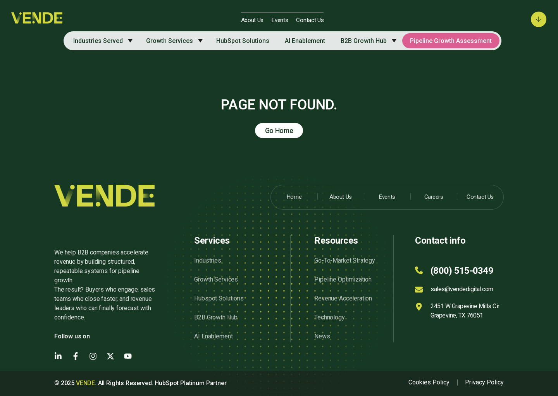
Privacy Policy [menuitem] (484, 382)
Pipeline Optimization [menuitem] (343, 279)
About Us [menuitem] (252, 20)
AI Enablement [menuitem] (305, 40)
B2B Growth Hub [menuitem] (364, 40)
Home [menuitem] (294, 196)
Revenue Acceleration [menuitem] (343, 298)
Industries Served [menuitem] (98, 40)
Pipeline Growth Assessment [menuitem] (451, 40)
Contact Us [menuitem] (310, 20)
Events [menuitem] (280, 20)
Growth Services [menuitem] (169, 40)
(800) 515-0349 (462, 270)
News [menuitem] (322, 336)
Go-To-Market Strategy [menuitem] (344, 260)
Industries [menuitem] (207, 260)
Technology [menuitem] (329, 317)
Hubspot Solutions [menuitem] (218, 298)
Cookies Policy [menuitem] (429, 382)
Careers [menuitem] (433, 196)
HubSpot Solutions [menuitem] (242, 40)
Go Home (279, 130)
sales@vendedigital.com (462, 289)
